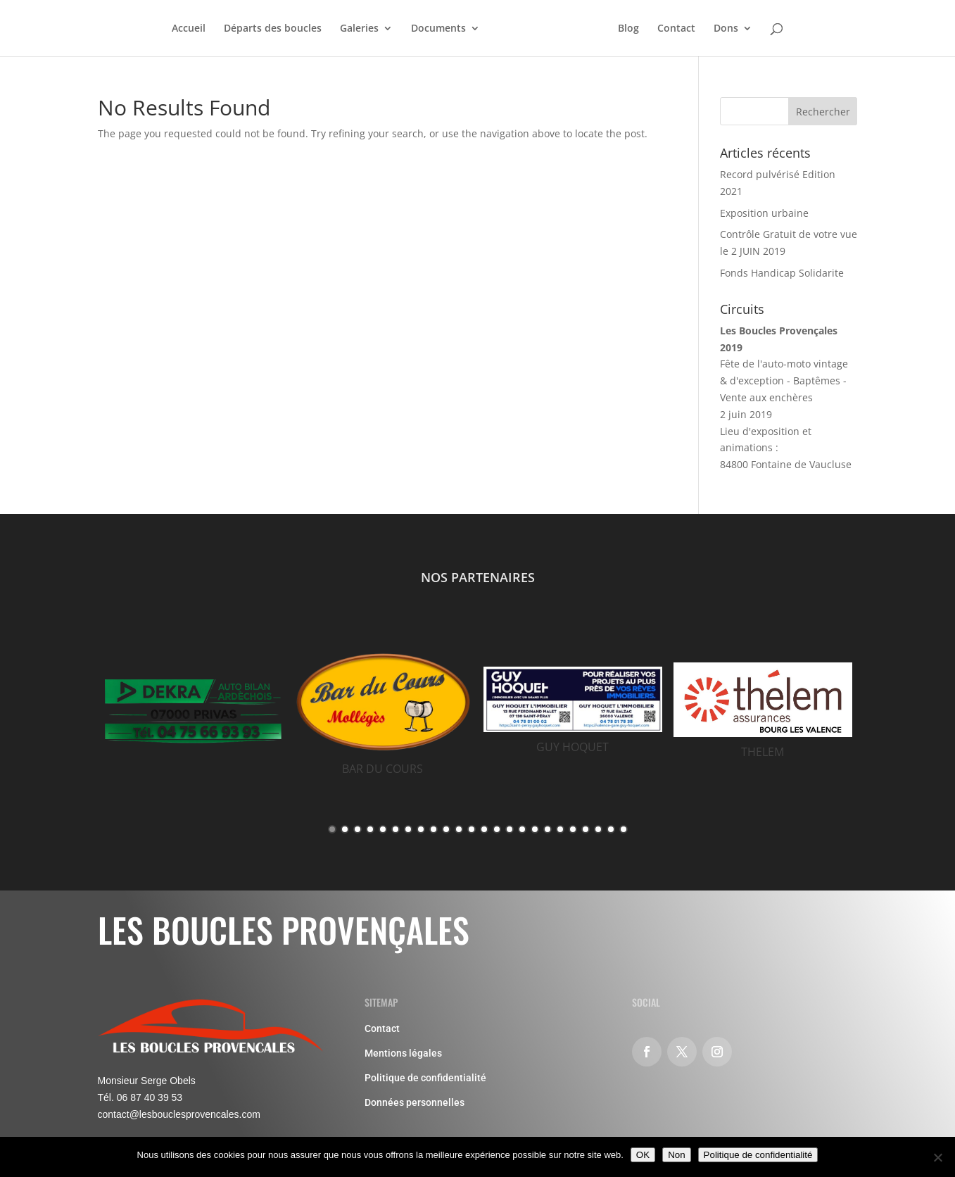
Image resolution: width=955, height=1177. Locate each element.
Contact (676, 28)
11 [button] (459, 829)
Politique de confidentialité (425, 1077)
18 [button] (547, 829)
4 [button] (370, 829)
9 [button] (433, 829)
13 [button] (484, 829)
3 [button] (357, 829)
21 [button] (585, 829)
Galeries (359, 28)
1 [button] (332, 829)
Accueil (188, 28)
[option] (193, 711)
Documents (438, 28)
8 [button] (421, 829)
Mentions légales (403, 1053)
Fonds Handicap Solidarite (782, 272)
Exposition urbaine (764, 213)
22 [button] (598, 829)
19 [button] (560, 829)
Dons (726, 28)
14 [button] (497, 829)
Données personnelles (414, 1102)
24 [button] (623, 829)
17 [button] (535, 829)
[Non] (937, 1157)
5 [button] (383, 829)
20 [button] (573, 829)
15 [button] (509, 829)
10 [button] (446, 829)
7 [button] (408, 829)
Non (676, 1155)
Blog (628, 28)
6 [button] (395, 829)
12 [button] (471, 829)
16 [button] (522, 829)
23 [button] (611, 829)
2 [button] (345, 829)
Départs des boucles (273, 28)
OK (643, 1155)
